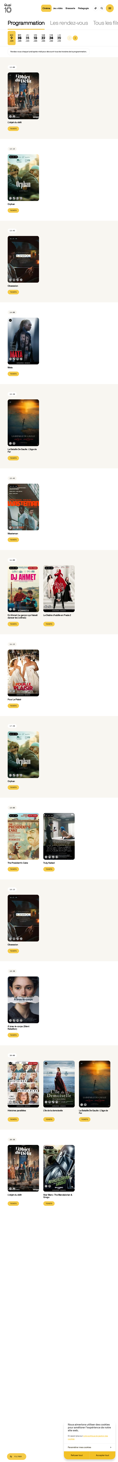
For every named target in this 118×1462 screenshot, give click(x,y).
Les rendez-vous (69, 23)
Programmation (26, 23)
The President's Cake (18, 863)
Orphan (11, 204)
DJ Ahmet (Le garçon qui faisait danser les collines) (22, 616)
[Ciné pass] (95, 8)
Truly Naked (49, 863)
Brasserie (70, 8)
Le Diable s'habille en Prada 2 (57, 615)
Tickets (13, 128)
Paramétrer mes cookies (89, 1447)
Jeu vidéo (58, 8)
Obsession (13, 286)
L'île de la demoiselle (53, 1110)
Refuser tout (77, 1455)
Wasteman (13, 533)
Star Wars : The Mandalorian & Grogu (57, 1196)
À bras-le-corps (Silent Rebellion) (18, 1027)
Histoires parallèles (17, 1110)
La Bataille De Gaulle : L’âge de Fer (22, 450)
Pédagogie (83, 8)
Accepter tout (102, 1455)
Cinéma (46, 8)
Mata (10, 367)
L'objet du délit (15, 122)
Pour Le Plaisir (14, 699)
